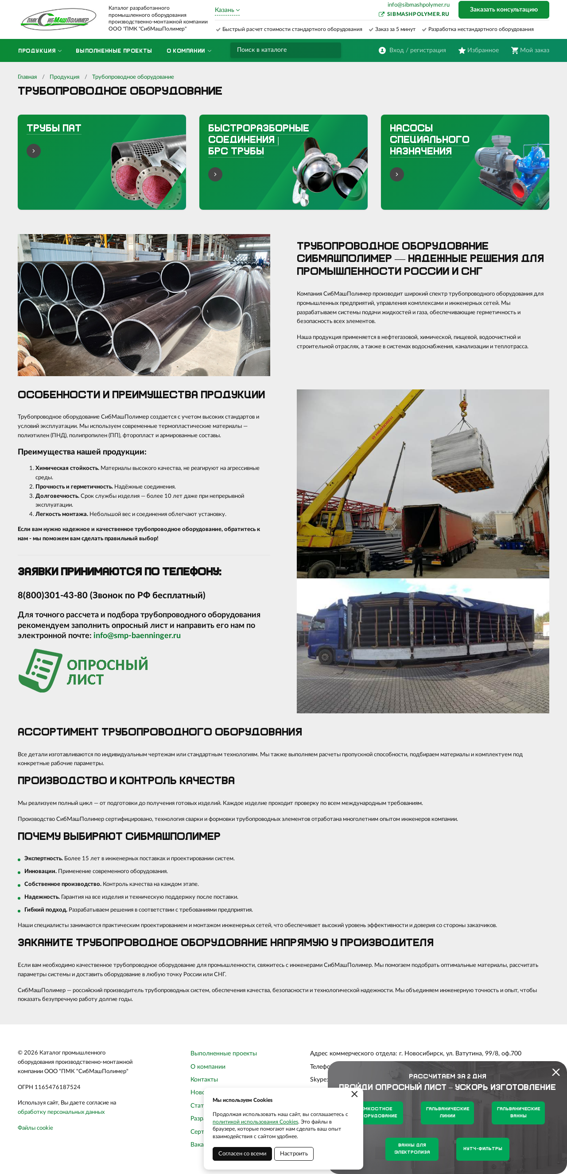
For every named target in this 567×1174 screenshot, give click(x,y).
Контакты (204, 1080)
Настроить (294, 1154)
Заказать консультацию (504, 10)
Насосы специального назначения (430, 141)
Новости (202, 1092)
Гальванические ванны (518, 1113)
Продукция (64, 77)
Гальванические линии (447, 1113)
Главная (27, 77)
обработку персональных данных (61, 1112)
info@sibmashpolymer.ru (419, 5)
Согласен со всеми (242, 1154)
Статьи (200, 1106)
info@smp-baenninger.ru (137, 636)
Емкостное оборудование (377, 1113)
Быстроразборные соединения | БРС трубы (258, 141)
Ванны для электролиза (412, 1149)
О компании (207, 1067)
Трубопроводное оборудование (133, 77)
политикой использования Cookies (255, 1121)
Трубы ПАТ (54, 129)
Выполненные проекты (223, 1054)
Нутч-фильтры (482, 1149)
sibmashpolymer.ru (418, 14)
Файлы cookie (35, 1128)
